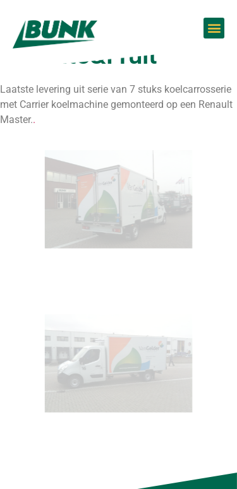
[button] (214, 28)
